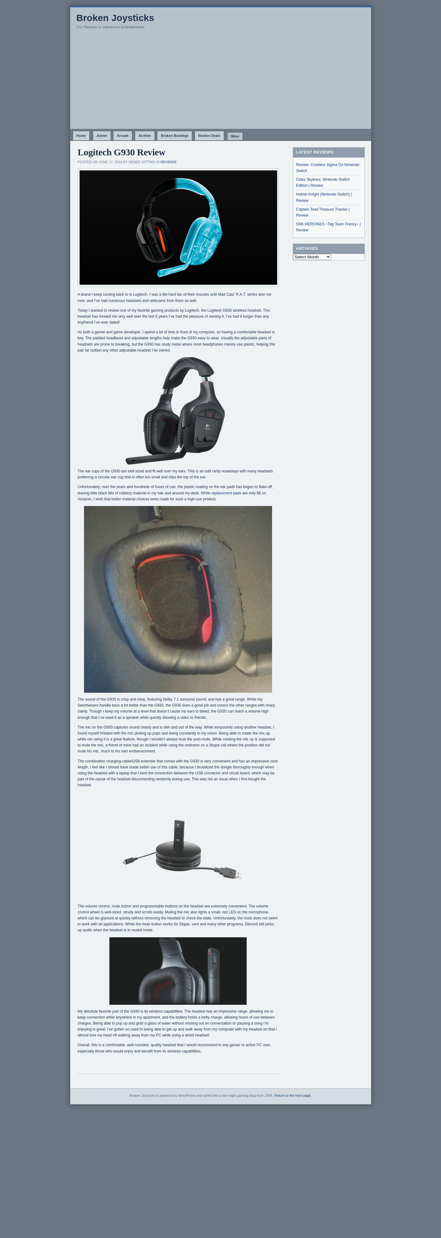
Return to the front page (292, 1095)
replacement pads (226, 493)
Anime (102, 135)
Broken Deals (209, 135)
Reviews (168, 162)
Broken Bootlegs (174, 135)
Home (81, 135)
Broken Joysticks (115, 18)
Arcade (123, 135)
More (235, 136)
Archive (145, 135)
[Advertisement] (220, 82)
